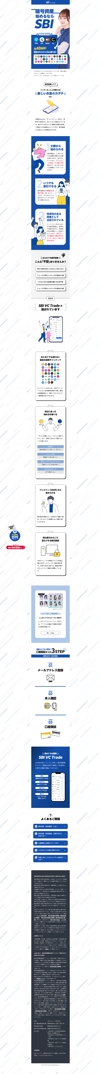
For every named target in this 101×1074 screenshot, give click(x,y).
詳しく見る (50, 633)
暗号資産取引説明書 (55, 966)
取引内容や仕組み (55, 920)
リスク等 (63, 920)
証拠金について (41, 978)
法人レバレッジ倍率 (60, 995)
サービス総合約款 (41, 915)
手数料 (47, 949)
